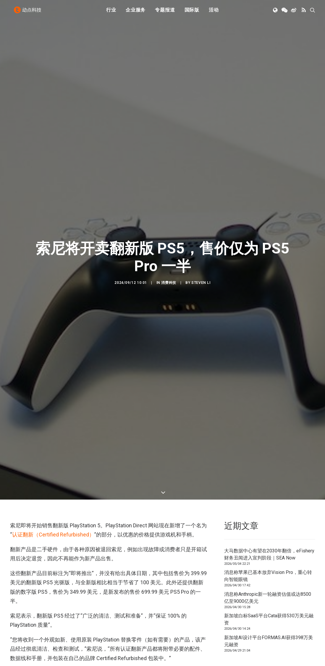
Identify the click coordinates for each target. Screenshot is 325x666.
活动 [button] (214, 12)
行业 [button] (111, 12)
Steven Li (200, 215)
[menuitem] (111, 12)
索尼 (30, 600)
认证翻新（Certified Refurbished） (53, 399)
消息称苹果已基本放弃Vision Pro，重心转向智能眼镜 (268, 440)
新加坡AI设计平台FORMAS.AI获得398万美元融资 (268, 505)
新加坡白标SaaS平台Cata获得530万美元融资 (268, 483)
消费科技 (168, 215)
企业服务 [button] (135, 12)
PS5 (16, 600)
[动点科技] (29, 12)
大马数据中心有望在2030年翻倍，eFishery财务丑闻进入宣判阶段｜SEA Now (269, 419)
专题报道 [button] (165, 12)
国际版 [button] (192, 12)
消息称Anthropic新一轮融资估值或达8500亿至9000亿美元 (267, 462)
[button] (275, 12)
